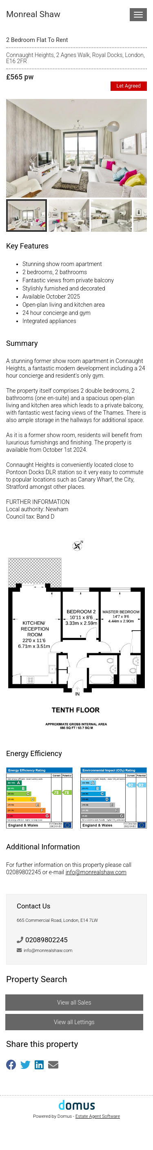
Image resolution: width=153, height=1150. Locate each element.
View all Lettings (74, 1022)
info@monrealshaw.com (96, 872)
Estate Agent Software (97, 1116)
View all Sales (74, 1002)
